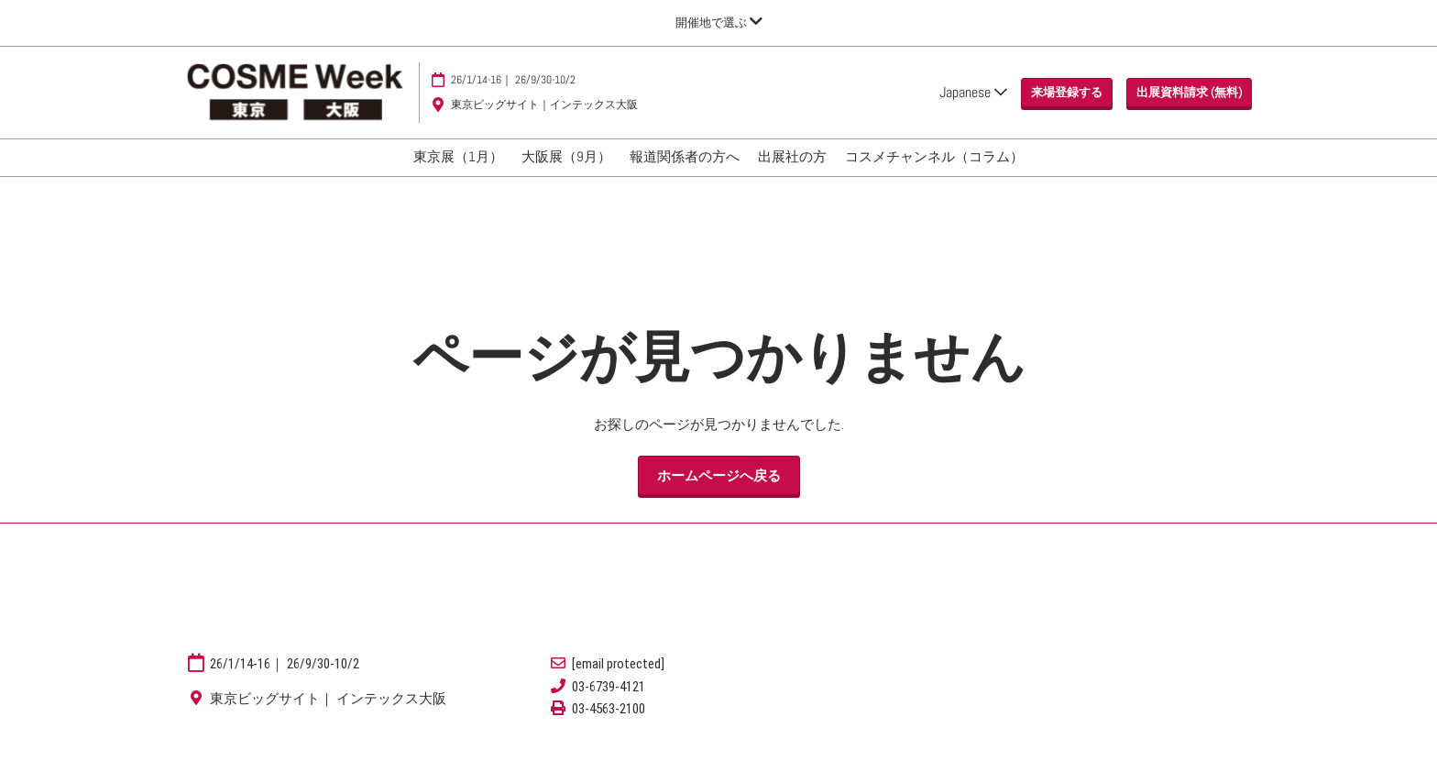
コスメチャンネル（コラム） (934, 173)
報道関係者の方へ (685, 173)
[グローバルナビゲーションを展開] (718, 22)
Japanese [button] (973, 100)
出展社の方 (792, 173)
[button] (1067, 101)
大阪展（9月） (566, 173)
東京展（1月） (458, 173)
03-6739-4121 (608, 703)
